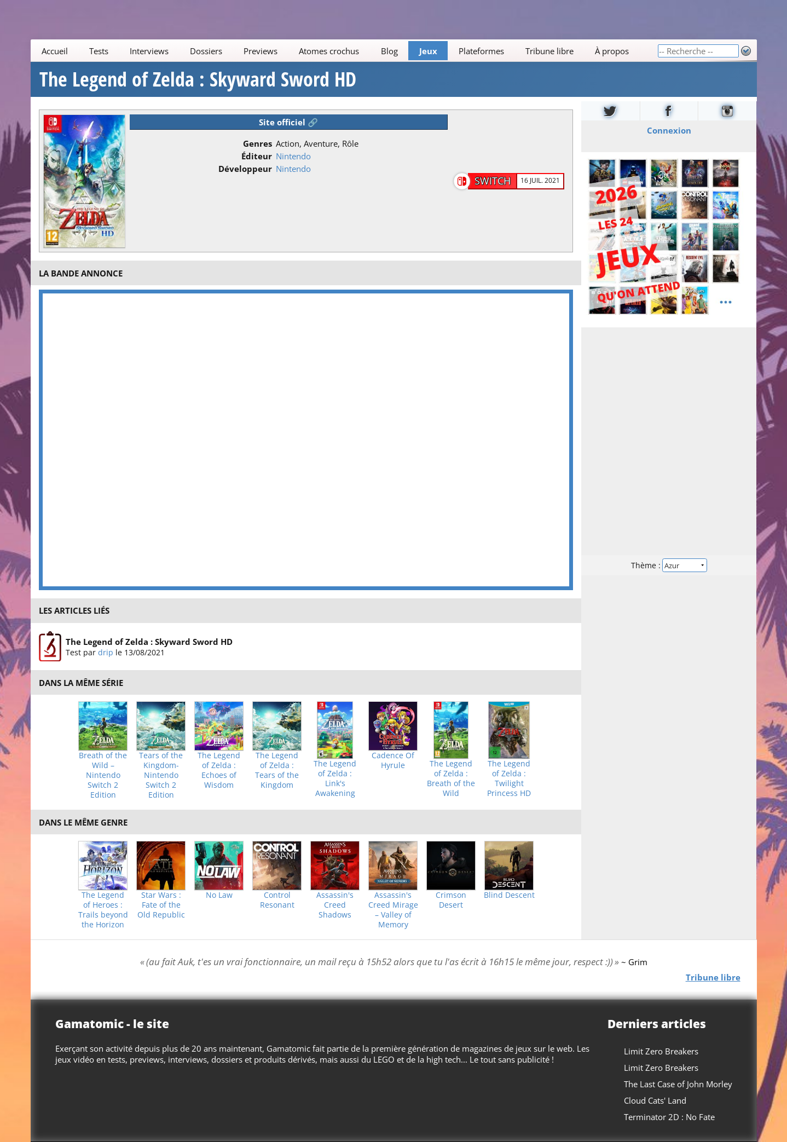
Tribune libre (549, 50)
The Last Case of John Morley (677, 1083)
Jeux (428, 50)
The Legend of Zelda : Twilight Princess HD (509, 778)
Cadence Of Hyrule (393, 760)
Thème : (669, 565)
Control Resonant (277, 900)
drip (105, 652)
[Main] (344, 50)
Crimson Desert (451, 900)
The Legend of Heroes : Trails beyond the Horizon (103, 910)
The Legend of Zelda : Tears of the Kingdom (277, 770)
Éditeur (256, 156)
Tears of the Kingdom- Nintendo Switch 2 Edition (161, 775)
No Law (219, 895)
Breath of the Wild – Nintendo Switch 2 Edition (103, 775)
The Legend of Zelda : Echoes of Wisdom (219, 770)
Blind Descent (509, 895)
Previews (260, 50)
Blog (388, 50)
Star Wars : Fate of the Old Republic (161, 905)
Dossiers (206, 50)
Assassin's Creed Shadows (335, 905)
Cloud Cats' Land (654, 1100)
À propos (612, 50)
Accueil (54, 50)
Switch (492, 180)
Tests (98, 50)
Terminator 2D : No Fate (668, 1116)
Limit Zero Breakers (660, 1051)
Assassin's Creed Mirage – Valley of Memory (393, 910)
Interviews (149, 50)
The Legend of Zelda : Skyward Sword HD (197, 79)
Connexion (669, 130)
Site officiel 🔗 (288, 122)
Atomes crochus (329, 50)
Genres (257, 143)
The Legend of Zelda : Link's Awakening (335, 778)
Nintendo (293, 156)
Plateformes (481, 50)
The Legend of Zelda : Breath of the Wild (451, 778)
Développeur (245, 168)
